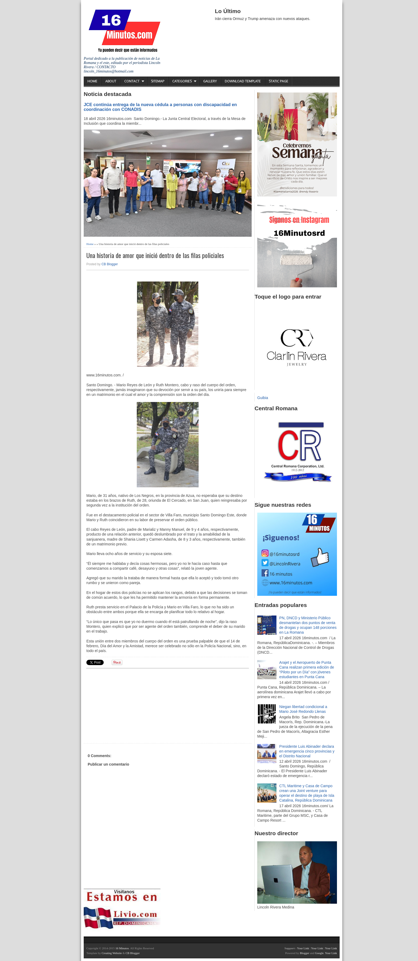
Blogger (304, 953)
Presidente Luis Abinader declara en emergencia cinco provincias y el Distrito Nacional (307, 751)
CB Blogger (110, 264)
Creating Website (112, 953)
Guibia (262, 398)
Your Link (303, 948)
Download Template (243, 81)
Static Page (278, 81)
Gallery (210, 81)
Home (92, 81)
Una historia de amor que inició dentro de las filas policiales (155, 255)
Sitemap (157, 81)
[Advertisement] (128, 705)
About (110, 81)
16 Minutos (122, 948)
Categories (182, 81)
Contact (131, 81)
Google (319, 953)
